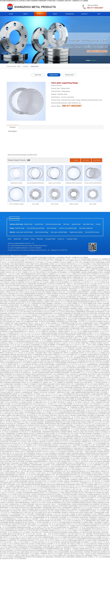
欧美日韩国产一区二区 (93, 497)
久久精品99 (70, 538)
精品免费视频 (47, 435)
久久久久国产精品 (22, 407)
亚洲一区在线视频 (84, 262)
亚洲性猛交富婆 (41, 494)
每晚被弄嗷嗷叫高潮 (19, 557)
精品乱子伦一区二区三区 (41, 349)
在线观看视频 (61, 315)
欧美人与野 (44, 356)
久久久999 (69, 389)
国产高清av (47, 433)
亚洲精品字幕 (9, 517)
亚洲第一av (43, 420)
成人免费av (105, 538)
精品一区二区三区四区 (73, 430)
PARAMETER (70, 14)
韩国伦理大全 (70, 269)
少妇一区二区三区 (47, 400)
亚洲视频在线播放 (65, 423)
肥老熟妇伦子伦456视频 (68, 399)
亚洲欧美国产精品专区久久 (68, 361)
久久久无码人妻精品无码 (88, 376)
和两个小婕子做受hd (12, 430)
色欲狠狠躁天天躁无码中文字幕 (80, 359)
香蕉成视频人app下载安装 (32, 275)
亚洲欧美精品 (106, 479)
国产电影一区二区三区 (35, 329)
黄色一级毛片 (78, 323)
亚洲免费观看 (43, 275)
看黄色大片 (9, 487)
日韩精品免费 (67, 313)
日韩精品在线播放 (57, 341)
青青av (21, 371)
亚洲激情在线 (100, 290)
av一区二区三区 (96, 334)
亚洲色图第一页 (7, 428)
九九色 (91, 418)
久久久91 (49, 405)
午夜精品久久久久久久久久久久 (49, 315)
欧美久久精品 (24, 379)
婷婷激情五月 (52, 274)
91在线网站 (54, 306)
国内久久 (61, 460)
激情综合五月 (14, 302)
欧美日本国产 (48, 443)
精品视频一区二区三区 (18, 394)
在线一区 (38, 270)
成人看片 (16, 292)
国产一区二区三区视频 (50, 402)
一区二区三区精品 (21, 326)
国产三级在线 (38, 537)
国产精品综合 (93, 506)
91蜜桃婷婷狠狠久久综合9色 (37, 417)
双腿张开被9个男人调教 (63, 392)
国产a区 (5, 357)
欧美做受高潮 (98, 357)
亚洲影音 (75, 432)
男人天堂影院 (36, 394)
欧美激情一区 (102, 348)
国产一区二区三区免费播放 (78, 356)
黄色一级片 (71, 433)
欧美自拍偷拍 (27, 311)
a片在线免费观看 (29, 506)
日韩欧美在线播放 (73, 506)
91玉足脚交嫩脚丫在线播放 (64, 453)
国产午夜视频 (97, 492)
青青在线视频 (5, 451)
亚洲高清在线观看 (79, 450)
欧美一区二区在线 (23, 443)
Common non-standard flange (68, 228)
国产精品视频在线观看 (17, 455)
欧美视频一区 (98, 428)
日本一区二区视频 (69, 468)
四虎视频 (57, 290)
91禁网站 (102, 390)
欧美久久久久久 (70, 344)
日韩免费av (100, 451)
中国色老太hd (9, 292)
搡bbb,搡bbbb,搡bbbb (27, 346)
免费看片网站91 (34, 399)
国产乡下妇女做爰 (49, 366)
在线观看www (9, 366)
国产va (71, 476)
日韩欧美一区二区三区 (97, 351)
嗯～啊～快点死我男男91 (18, 423)
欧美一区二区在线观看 (87, 484)
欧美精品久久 (46, 418)
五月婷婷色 (63, 511)
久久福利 (5, 412)
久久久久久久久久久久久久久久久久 (54, 285)
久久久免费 (69, 316)
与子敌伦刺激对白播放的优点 (17, 264)
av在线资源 (105, 522)
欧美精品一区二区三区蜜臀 (22, 306)
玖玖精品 (48, 323)
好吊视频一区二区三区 (93, 333)
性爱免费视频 (88, 555)
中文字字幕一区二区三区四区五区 (87, 321)
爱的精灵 (90, 325)
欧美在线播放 (29, 318)
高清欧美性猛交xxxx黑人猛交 (81, 387)
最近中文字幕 (33, 552)
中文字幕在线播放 (16, 379)
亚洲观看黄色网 (47, 436)
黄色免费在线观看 (86, 259)
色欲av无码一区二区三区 (16, 308)
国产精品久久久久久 (41, 404)
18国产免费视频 (46, 292)
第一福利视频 (7, 420)
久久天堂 (68, 534)
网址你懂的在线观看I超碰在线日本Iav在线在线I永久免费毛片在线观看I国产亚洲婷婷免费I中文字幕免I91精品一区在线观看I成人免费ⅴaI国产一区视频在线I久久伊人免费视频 (44, 0)
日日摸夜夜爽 (34, 305)
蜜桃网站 (106, 394)
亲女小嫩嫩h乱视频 (25, 305)
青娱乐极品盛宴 (32, 283)
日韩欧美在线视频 (92, 427)
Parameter (40, 239)
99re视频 (18, 283)
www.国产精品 (51, 283)
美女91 (5, 288)
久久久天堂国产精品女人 (7, 325)
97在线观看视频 (10, 520)
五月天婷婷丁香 (38, 397)
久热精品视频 (7, 382)
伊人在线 (68, 520)
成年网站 (106, 367)
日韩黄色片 (35, 277)
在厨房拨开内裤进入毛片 (28, 270)
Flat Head (66, 224)
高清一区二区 (31, 280)
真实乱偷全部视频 (12, 300)
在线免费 (47, 417)
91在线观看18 (59, 283)
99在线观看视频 (29, 295)
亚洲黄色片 (22, 381)
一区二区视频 (87, 443)
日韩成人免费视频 (61, 277)
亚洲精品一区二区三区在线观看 (27, 413)
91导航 (14, 487)
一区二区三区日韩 (7, 422)
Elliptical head (28, 224)
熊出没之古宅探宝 (15, 451)
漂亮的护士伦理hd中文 (42, 274)
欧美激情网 (10, 450)
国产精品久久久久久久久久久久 (62, 441)
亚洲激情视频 (99, 394)
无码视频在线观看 (78, 315)
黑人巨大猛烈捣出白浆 (25, 372)
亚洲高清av (89, 433)
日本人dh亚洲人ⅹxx (7, 297)
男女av (28, 423)
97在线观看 (93, 511)
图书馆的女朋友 (103, 269)
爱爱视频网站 (20, 359)
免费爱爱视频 (97, 464)
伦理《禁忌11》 (56, 385)
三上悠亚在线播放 (24, 351)
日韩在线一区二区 (67, 318)
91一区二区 (28, 339)
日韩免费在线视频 (100, 425)
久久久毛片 (91, 379)
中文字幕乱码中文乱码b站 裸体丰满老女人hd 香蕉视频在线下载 (81, 413)
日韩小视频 (79, 348)
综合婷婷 (31, 543)
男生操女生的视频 (47, 354)
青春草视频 (14, 402)
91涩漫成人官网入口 (92, 275)
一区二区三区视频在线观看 (22, 278)
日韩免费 (80, 494)
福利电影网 (66, 547)
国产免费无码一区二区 (6, 532)
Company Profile (50, 239)
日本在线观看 (30, 514)
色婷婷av (99, 461)
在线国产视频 (49, 515)
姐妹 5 (7, 381)
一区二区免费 (37, 318)
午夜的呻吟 (9, 272)
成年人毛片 (89, 404)
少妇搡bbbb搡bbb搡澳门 (48, 547)
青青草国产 (49, 494)
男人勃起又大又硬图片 (25, 269)
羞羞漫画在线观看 (5, 395)
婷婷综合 (96, 306)
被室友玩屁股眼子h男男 (74, 537)
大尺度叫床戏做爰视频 (60, 362)
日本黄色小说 (24, 538)
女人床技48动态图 (90, 547)
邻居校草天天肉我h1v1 (49, 469)
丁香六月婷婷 (24, 422)
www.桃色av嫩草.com (90, 499)
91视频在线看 (28, 400)
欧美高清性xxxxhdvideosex (10, 443)
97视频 (99, 343)
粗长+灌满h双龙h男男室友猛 (11, 418)
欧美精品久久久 (57, 501)
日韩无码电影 (10, 502)
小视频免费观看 (83, 298)
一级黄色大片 (99, 376)
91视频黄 (85, 331)
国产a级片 (94, 481)
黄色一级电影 (34, 348)
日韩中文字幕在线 (60, 316)
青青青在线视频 (90, 311)
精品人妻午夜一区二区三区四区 (51, 336)
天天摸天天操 (62, 297)
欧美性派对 (84, 497)
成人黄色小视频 (19, 553)
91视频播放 (49, 339)
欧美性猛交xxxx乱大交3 (87, 300)
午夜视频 (11, 504)
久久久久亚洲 (44, 453)
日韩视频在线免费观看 (29, 293)
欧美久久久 (97, 542)
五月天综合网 (66, 400)
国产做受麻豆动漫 (95, 552)
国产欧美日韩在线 (52, 456)
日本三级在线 (93, 384)
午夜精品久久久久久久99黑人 (62, 356)
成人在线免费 (38, 512)
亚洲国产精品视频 (81, 422)
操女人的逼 (59, 267)
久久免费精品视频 (74, 353)
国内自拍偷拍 (64, 298)
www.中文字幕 (85, 417)
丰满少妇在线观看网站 (104, 515)
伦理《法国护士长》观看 (69, 283)
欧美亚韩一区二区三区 (88, 456)
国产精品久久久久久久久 (31, 446)
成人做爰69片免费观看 (41, 259)
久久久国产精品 (85, 282)
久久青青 (83, 460)
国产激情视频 (13, 441)
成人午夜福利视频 (30, 259)
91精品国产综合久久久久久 (15, 499)
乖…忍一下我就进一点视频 (74, 351)
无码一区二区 (52, 524)
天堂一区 (19, 344)
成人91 (4, 262)
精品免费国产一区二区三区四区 (89, 458)
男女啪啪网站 (52, 453)
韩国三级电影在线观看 (49, 509)
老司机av (62, 336)
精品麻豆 (36, 392)
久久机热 (10, 331)
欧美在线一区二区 (47, 397)
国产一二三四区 (87, 344)
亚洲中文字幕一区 (100, 379)
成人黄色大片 (98, 295)
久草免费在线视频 (78, 310)
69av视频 (8, 379)
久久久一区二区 (77, 331)
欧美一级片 (59, 479)
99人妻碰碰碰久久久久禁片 (85, 320)
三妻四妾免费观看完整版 (64, 504)
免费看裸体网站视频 (52, 275)
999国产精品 (41, 351)
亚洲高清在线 (101, 313)
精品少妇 (30, 356)
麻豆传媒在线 (19, 277)
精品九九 (69, 461)
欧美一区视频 (3, 265)
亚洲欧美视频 (26, 348)
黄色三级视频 (105, 492)
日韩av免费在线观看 (14, 338)
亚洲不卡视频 (14, 323)
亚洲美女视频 (30, 504)
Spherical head (76, 224)
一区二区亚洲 (20, 320)
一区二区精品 (85, 489)
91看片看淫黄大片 (62, 402)
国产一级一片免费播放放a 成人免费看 (74, 407)
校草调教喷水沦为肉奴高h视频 (60, 293)
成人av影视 (19, 474)
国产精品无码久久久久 (33, 369)
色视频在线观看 (46, 458)
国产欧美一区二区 (27, 501)
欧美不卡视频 (103, 489)
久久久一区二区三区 (95, 282)
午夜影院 (79, 308)
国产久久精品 (16, 483)
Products (25, 66)
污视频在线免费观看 (82, 292)
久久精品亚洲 (92, 343)
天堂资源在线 (71, 369)
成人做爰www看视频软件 (14, 288)
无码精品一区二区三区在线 (58, 311)
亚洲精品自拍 (91, 336)
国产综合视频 (5, 267)
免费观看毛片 (101, 384)
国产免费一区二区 (50, 545)
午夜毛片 (100, 292)
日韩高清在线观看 (46, 334)
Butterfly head (39, 224)
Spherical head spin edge (53, 224)
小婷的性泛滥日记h (65, 489)
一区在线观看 (47, 489)
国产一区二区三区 (66, 359)
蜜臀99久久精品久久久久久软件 (78, 260)
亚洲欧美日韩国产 (89, 407)
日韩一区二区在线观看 (56, 417)
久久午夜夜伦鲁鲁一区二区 (61, 270)
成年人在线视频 (65, 346)
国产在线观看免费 (80, 455)
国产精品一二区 (61, 520)
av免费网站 (5, 336)
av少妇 (104, 420)
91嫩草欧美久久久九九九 (59, 354)
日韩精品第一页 (36, 315)
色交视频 (51, 530)
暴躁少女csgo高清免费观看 (48, 321)
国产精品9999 (29, 394)
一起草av (44, 387)
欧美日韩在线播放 (13, 408)
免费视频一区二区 (77, 303)
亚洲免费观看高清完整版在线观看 (51, 432)
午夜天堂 (85, 423)
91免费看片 (38, 278)
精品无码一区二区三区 (85, 353)
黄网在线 (65, 353)
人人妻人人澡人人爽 (71, 259)
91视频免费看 (57, 502)
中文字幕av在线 (59, 468)
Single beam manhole (76, 232)
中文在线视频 (27, 277)
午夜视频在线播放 (79, 384)
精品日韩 (62, 259)
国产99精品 (35, 364)
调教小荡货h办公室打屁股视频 (70, 501)
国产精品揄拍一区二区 (65, 517)
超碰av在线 (45, 448)
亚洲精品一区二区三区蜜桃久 (80, 338)
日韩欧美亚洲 (61, 455)
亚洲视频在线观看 (70, 334)
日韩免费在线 (99, 399)
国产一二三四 (8, 274)
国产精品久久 (44, 425)
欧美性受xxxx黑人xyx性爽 (76, 512)
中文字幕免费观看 (60, 344)
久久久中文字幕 (93, 265)
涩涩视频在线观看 (75, 328)
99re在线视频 (6, 298)
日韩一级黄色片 (71, 543)
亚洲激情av (71, 443)
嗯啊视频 (36, 382)
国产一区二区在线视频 (8, 390)
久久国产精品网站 (58, 313)
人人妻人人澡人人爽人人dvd (26, 334)
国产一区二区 (50, 260)
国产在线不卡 (22, 514)
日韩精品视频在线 (24, 417)
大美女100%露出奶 (16, 270)
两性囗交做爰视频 (50, 290)
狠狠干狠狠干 (70, 438)
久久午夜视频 (104, 507)
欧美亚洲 (94, 474)
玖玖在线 (10, 412)
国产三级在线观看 (51, 331)
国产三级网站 (69, 315)
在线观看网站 (40, 423)
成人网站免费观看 (55, 361)
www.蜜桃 (92, 399)
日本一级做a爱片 (36, 371)
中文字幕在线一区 (22, 478)
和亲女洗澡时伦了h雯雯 (100, 550)
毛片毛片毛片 (87, 479)
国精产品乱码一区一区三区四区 (17, 336)
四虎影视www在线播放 (82, 293)
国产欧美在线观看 (16, 405)
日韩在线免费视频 (42, 384)
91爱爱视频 (21, 282)
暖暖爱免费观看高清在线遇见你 (31, 267)
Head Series (38, 75)
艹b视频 (72, 392)
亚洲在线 (52, 369)
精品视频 (76, 275)
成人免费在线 (73, 280)
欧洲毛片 (69, 377)
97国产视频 (38, 451)
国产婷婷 (78, 343)
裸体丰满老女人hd (36, 458)
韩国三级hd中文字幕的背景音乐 (56, 425)
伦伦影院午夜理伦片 (14, 305)
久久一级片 (21, 471)
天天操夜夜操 (69, 320)
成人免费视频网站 (73, 545)
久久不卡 (103, 417)
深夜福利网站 (77, 376)
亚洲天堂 (9, 376)
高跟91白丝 (27, 436)
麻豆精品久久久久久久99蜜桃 (36, 297)
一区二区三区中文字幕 (95, 339)
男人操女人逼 (28, 471)
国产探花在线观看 (75, 300)
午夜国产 (95, 323)
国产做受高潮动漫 (100, 311)
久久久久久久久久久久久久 (64, 274)
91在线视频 (66, 479)
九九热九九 (11, 555)
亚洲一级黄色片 (62, 269)
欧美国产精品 (46, 389)
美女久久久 (51, 478)
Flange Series (34, 66)
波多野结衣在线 (84, 517)
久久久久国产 (19, 311)
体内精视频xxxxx (78, 443)
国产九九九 (21, 446)
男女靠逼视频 (66, 473)
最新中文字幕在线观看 (18, 295)
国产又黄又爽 (87, 371)
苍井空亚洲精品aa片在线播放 (45, 343)
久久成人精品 (93, 283)
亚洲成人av (22, 292)
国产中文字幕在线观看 (81, 325)
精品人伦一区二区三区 (69, 343)
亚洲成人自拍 (90, 260)
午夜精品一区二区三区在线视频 (28, 489)
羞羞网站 (10, 364)
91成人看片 (101, 458)
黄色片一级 (74, 336)
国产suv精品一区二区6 (19, 259)
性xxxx (5, 293)
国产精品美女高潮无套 (60, 519)
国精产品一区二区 (82, 507)
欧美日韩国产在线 (49, 362)
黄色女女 (25, 361)
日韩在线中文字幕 (20, 328)
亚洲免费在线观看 (75, 473)
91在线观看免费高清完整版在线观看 (16, 310)
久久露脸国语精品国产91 (61, 364)
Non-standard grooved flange (35, 228)
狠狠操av (82, 453)
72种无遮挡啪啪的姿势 (43, 390)
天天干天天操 (67, 496)
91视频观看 (100, 344)
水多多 (97, 460)
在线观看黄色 (47, 265)
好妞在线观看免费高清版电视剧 (30, 492)
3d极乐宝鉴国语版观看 (49, 320)
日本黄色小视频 (30, 336)
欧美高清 (44, 318)
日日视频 (73, 504)
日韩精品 (68, 464)
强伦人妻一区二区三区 (96, 362)
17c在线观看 (77, 476)
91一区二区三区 (96, 280)
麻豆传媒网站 (22, 302)
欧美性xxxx (38, 555)
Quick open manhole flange (24, 232)
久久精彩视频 (18, 492)
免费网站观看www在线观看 (24, 527)
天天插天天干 (62, 305)
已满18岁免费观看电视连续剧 (28, 274)
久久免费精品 (102, 353)
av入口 (101, 527)
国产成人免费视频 (43, 277)
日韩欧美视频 (15, 463)
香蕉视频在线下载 (30, 316)
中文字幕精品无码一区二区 (97, 274)
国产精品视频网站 (62, 272)
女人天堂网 (44, 344)
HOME (11, 14)
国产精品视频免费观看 (68, 450)
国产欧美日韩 (55, 489)
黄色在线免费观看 (11, 290)
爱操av (30, 538)
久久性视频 (6, 471)
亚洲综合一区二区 (50, 479)
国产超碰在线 (18, 534)
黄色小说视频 (16, 415)
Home (19, 66)
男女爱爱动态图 (89, 400)
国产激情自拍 (60, 407)
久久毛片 (18, 427)
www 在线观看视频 (93, 298)
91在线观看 (15, 514)
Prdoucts (76, 160)
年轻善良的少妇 (21, 545)
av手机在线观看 (73, 290)
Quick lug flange (51, 228)
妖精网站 (77, 369)
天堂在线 (103, 369)
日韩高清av (25, 511)
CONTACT (84, 14)
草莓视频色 (73, 427)
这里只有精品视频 (7, 349)
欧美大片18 (41, 501)
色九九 (13, 509)
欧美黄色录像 (16, 422)
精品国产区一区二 (5, 481)
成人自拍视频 (57, 399)
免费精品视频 (94, 269)
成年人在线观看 (55, 511)
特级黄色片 (41, 468)
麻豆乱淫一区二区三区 (64, 280)
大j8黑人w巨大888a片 (63, 415)
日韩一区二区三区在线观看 (9, 407)
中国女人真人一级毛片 (89, 402)
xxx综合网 (104, 464)
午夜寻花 (98, 501)
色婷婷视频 (91, 295)
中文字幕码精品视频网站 (74, 272)
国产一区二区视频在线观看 (25, 357)
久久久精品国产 (59, 553)
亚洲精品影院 (71, 348)
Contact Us (61, 239)
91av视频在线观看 (90, 356)
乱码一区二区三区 (29, 290)
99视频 (67, 491)
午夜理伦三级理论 (98, 545)
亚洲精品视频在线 (10, 328)
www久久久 (3, 290)
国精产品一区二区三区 (9, 537)
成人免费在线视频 (70, 325)
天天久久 (54, 428)
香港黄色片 (46, 280)
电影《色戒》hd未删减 (20, 366)
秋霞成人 (39, 287)
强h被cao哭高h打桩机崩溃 (58, 381)
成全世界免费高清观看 (43, 486)
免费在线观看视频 (86, 473)
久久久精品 (70, 295)
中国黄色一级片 (28, 517)
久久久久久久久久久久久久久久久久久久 (35, 260)
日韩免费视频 (48, 341)
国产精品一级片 (95, 371)
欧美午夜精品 (8, 413)
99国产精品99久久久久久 (73, 264)
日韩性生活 (31, 481)
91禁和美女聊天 (29, 265)
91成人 (31, 397)
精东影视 (5, 372)
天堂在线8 (63, 543)
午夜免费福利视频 (67, 507)
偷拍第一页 (38, 321)
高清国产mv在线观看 (10, 283)
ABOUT (25, 14)
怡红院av (95, 381)
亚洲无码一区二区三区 (73, 524)
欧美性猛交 (17, 543)
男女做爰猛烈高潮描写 (47, 270)
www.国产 (90, 430)
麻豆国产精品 (66, 417)
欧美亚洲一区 (87, 315)
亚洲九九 (91, 277)
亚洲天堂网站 (64, 290)
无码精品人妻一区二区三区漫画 (40, 282)
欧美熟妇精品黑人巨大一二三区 (42, 295)
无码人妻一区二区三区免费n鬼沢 (58, 451)
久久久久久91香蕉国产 (25, 532)
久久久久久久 (62, 295)
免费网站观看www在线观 (68, 323)
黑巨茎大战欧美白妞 (97, 529)
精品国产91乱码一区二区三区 (23, 303)
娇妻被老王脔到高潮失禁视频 (49, 333)
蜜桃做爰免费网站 (43, 298)
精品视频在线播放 (5, 511)
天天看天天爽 (72, 333)
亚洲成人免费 (13, 471)
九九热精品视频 (90, 428)
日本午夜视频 (37, 356)
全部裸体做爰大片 (87, 466)
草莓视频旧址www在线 (75, 515)
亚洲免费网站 (49, 303)
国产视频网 (11, 387)
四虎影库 (17, 265)
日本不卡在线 (64, 385)
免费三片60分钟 (11, 464)
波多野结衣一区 (68, 331)
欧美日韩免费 (8, 316)
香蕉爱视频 (74, 308)
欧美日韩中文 (48, 501)
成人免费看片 (8, 489)
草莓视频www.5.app (103, 326)
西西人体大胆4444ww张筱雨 (32, 377)
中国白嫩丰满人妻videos (21, 522)
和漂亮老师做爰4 (70, 484)
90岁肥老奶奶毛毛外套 (12, 530)
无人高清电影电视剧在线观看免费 (22, 341)
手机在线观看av (17, 435)
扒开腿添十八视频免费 (85, 267)
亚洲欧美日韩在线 (70, 311)
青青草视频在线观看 (13, 313)
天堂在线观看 (69, 425)
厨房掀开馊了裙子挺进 (34, 425)
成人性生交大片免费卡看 (74, 341)
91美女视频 (92, 387)
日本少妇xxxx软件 (102, 440)
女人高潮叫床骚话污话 (100, 300)
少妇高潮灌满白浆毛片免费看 (96, 293)
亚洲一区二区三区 (11, 320)
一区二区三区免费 (88, 306)
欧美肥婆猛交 (38, 389)
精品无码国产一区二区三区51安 (35, 540)
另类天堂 (35, 400)
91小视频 (49, 413)
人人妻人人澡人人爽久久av (92, 410)
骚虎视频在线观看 (38, 288)
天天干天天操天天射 (75, 282)
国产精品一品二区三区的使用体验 (48, 492)
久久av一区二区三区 (86, 372)
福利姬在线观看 (42, 348)
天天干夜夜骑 (7, 455)
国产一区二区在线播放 (81, 354)
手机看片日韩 (92, 461)
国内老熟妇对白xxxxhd (12, 275)
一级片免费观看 (47, 385)
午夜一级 (23, 321)
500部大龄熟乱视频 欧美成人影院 (27, 404)
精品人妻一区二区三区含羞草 (90, 408)
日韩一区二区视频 (102, 310)
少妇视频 (2, 369)
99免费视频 (67, 460)
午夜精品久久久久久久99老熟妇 (61, 339)
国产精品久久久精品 (56, 292)
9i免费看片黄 (36, 420)
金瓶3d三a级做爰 (55, 389)
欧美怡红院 (67, 553)
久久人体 (81, 377)
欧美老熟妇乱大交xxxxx (83, 283)
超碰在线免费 (33, 287)
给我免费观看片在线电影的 (35, 300)
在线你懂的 (73, 415)
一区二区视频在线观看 (84, 290)
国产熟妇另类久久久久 (11, 353)
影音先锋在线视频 (76, 456)
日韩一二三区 (52, 382)
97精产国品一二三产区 (85, 385)
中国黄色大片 (27, 371)
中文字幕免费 (103, 392)
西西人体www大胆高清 (8, 506)
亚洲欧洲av (54, 418)
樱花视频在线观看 (72, 302)
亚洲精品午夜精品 (88, 512)
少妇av (84, 348)
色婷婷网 (50, 349)
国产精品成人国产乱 (91, 412)
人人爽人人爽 (104, 297)
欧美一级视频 (30, 349)
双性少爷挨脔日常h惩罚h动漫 (71, 267)
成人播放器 (18, 346)
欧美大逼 (56, 305)
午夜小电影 (37, 405)
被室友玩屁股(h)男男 (95, 524)
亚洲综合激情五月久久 (31, 262)
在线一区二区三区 (5, 538)
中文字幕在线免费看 (7, 321)
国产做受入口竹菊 (68, 310)
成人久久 (50, 348)
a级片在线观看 (95, 455)
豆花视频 (95, 372)
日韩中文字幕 (69, 376)
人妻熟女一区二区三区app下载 (40, 440)
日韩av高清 (18, 392)
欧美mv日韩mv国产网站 (20, 466)
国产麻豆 (44, 438)
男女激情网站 (62, 351)
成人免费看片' (72, 379)
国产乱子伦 (96, 418)
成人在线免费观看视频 (85, 529)
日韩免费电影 (60, 374)
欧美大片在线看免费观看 (54, 512)
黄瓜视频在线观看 (41, 283)
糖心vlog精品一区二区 (76, 346)
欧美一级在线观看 (70, 466)
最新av (39, 438)
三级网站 (74, 274)
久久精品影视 (25, 384)
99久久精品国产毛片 (71, 381)
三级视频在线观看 (10, 433)
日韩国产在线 (35, 407)
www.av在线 (21, 275)
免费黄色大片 (56, 262)
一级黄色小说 (53, 280)
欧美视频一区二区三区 (74, 404)
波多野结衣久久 (77, 295)
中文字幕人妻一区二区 (25, 432)
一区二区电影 (10, 262)
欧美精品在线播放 (16, 382)
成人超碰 (52, 484)
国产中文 (90, 349)
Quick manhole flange (41, 232)
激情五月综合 (85, 285)
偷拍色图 (84, 272)
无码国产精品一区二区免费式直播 (71, 278)
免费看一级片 (78, 438)
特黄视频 (81, 548)
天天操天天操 (13, 282)
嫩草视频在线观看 (56, 265)
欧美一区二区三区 (17, 272)
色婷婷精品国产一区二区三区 (78, 527)
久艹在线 (76, 425)
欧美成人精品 (72, 293)
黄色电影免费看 (23, 481)
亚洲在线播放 (106, 461)
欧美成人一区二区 (101, 395)
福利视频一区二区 (56, 323)
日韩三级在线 (26, 344)
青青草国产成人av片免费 (80, 382)
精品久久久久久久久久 (99, 320)
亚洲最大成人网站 (17, 494)
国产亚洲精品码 (31, 466)
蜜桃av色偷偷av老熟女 (93, 287)
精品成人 (30, 361)
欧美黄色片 (51, 552)
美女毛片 (20, 267)
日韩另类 (23, 440)
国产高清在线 (58, 278)
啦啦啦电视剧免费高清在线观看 (86, 302)
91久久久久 (51, 356)
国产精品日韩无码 (19, 262)
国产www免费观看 (49, 288)
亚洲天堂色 (35, 468)
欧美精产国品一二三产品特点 (82, 269)
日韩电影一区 (101, 474)
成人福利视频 (28, 461)
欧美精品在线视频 (16, 399)
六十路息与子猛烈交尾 (12, 458)
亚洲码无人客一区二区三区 (38, 339)
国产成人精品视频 (102, 354)
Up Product (86, 160)
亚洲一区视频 (73, 265)
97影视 (41, 407)
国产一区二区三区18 (28, 474)
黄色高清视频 (38, 313)
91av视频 (67, 300)
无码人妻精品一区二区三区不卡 (72, 285)
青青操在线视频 (81, 367)
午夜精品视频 (65, 326)
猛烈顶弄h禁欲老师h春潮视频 (60, 532)
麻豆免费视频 (69, 371)
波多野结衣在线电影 (63, 333)
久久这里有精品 (92, 292)
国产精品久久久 (30, 323)
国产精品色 (83, 433)
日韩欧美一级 (6, 302)
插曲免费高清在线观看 (27, 288)
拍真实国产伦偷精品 (92, 502)
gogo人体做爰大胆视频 (71, 321)
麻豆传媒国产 (75, 435)
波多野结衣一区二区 (98, 331)
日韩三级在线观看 (52, 272)
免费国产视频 (84, 343)
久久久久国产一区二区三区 (7, 479)
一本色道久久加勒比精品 (89, 451)
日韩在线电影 (75, 517)
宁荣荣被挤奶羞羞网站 (46, 359)
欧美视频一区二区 (69, 550)
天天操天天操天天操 (84, 506)
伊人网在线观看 (51, 387)
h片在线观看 (45, 346)
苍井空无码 (67, 287)
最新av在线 (74, 400)
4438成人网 (50, 502)
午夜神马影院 (30, 310)
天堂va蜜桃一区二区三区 (11, 404)
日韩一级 (42, 497)
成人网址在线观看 (104, 288)
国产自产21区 (20, 400)
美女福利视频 (17, 384)
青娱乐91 (49, 514)
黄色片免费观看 (21, 473)
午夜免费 (57, 298)
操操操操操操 (54, 295)
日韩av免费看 (90, 415)
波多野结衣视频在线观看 (74, 542)
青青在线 (90, 331)
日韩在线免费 (11, 293)
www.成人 (24, 283)
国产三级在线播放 (46, 306)
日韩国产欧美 (53, 415)
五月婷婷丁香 (47, 381)
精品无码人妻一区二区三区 (15, 491)
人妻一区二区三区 (57, 400)
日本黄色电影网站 (35, 344)
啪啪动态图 (69, 410)
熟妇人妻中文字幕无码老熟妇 (41, 427)
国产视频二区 (43, 272)
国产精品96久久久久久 (18, 316)
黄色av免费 (38, 481)
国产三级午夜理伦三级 (45, 532)
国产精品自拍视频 (86, 264)
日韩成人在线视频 (61, 461)
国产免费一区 (36, 530)
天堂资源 (83, 334)
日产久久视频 (16, 274)
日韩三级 (46, 496)
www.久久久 (105, 537)
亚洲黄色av (29, 557)
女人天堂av (63, 538)
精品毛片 (63, 262)
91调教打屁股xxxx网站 (48, 329)
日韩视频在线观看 (86, 515)
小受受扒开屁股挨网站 (10, 473)
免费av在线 (24, 555)
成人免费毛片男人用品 (44, 361)
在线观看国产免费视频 (66, 432)
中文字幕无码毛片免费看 (12, 269)
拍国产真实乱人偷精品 (55, 390)
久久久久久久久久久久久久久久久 (77, 364)
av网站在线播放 (100, 262)
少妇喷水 (19, 329)
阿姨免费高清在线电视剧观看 (33, 484)
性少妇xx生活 (105, 423)
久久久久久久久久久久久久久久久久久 (21, 315)
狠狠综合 (31, 285)
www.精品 (18, 548)
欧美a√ (70, 303)
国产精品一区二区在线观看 (49, 481)
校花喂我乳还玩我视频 (100, 430)
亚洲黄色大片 (16, 450)
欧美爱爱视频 (73, 292)
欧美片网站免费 (57, 397)
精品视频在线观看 (102, 553)
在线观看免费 (30, 313)
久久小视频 (61, 492)
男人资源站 (84, 349)
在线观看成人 (13, 395)
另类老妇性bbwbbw (97, 420)
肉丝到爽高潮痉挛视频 (8, 278)
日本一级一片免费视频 (19, 318)
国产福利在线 (19, 425)
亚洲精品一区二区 (42, 499)
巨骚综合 (71, 270)
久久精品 (102, 366)
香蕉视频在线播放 (88, 323)
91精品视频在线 (56, 359)
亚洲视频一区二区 (27, 272)
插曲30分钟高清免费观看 (61, 440)
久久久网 (3, 517)
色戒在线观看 (51, 384)
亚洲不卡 (35, 357)
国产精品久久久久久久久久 (13, 287)
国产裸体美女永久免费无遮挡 (66, 535)
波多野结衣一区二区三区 (84, 280)
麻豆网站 (22, 265)
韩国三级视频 (76, 410)
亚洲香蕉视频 (52, 277)
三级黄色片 (18, 555)
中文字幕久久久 (76, 461)
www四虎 (8, 405)
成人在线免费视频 (38, 381)
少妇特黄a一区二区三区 (90, 310)
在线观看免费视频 (38, 325)
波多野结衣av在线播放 (48, 278)
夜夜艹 (75, 320)
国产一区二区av (77, 486)
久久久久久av (52, 338)
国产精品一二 (10, 542)
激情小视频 (28, 524)
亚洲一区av (13, 326)
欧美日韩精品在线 (6, 295)
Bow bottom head (88, 224)
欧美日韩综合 (51, 463)
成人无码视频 (93, 440)
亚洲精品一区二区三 (60, 376)
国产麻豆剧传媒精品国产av (46, 399)
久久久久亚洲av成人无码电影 (49, 269)
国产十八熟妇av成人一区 (31, 331)
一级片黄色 (34, 372)
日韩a (78, 274)
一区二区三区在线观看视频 (63, 427)
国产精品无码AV (66, 390)
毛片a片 (76, 529)
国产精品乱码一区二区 (94, 278)
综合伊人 (80, 265)
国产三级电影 (16, 321)
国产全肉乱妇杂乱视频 (6, 435)
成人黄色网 (15, 413)
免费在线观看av (24, 497)
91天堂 (35, 343)
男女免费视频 (51, 344)
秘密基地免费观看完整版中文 (82, 270)
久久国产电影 (60, 387)
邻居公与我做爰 (30, 264)
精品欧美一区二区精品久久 (57, 300)
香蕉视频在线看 (24, 287)
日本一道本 (56, 474)
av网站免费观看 (83, 374)
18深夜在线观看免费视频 (56, 496)
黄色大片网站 (51, 316)
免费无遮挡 (40, 302)
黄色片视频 (92, 501)
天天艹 (39, 448)
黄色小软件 (23, 415)
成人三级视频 (52, 267)
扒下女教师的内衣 (44, 369)
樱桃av (4, 458)
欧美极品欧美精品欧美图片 (85, 318)
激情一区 (74, 366)
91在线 (31, 379)
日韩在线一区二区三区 (6, 259)
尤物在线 (68, 336)
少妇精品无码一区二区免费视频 (99, 259)
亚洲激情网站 (20, 290)
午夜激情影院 (63, 478)
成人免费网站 (62, 275)
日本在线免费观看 (90, 425)
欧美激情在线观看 (71, 422)
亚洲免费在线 (97, 476)
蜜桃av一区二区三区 (99, 456)
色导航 (106, 543)
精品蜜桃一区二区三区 (73, 262)
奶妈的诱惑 (40, 433)
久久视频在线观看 (37, 354)
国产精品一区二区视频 (20, 504)
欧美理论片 (85, 341)
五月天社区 (92, 262)
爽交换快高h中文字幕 (92, 348)
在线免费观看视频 (14, 432)
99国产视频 (31, 483)
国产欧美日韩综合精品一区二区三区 (86, 395)
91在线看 (41, 511)
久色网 (56, 471)
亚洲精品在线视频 (42, 491)
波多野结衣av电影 (10, 277)
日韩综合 (105, 321)
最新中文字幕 (62, 395)
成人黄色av (41, 362)
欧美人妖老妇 (82, 275)
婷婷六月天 (58, 326)
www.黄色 (39, 326)
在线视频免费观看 (80, 311)
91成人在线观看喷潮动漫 (58, 371)
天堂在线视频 (92, 285)
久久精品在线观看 (28, 325)
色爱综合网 (13, 354)
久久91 (79, 259)
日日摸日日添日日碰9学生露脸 (89, 313)
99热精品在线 (105, 264)
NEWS (55, 14)
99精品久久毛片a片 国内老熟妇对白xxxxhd (73, 420)
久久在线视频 (81, 326)
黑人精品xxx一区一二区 (21, 385)
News (32, 239)
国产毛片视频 (8, 461)
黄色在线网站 (66, 308)
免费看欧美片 (48, 474)
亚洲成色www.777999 (88, 329)
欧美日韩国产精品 (76, 441)
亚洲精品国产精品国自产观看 (50, 287)
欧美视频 (82, 428)
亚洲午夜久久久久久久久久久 (82, 468)
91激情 (53, 435)
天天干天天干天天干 (91, 367)
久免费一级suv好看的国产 (61, 288)
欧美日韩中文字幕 (13, 372)
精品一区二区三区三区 (87, 288)
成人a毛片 (37, 334)
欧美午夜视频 (5, 264)
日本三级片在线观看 (43, 415)
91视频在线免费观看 (92, 272)
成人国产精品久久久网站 (94, 374)
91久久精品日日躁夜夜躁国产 (36, 422)
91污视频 (74, 318)
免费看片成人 (10, 392)
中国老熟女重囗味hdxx (101, 341)
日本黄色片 (18, 509)
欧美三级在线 (29, 328)
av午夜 (34, 445)
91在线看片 (102, 306)
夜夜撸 (103, 282)
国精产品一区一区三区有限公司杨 (22, 364)
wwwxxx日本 (28, 282)
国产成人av (95, 353)
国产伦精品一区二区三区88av (42, 410)
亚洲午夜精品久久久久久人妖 (58, 410)
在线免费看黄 (54, 297)
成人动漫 (91, 359)
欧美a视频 (104, 432)
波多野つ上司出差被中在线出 (88, 328)
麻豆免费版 (11, 265)
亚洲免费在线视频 (81, 415)
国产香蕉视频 (35, 430)
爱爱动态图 (43, 441)
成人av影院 (102, 315)
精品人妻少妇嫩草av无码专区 (35, 478)
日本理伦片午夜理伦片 (38, 311)
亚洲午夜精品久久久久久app (46, 376)
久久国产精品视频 (76, 390)
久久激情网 (93, 290)
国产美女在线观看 (31, 302)
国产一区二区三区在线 (95, 423)
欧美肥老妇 (28, 374)
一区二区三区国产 (25, 418)
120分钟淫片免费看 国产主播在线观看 (79, 440)
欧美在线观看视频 (73, 298)
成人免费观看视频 (23, 300)
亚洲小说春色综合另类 (92, 527)
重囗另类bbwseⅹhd (84, 524)
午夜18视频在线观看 (97, 316)
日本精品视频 (57, 557)
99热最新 (22, 479)
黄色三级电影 (106, 305)
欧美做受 (85, 265)
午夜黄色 (61, 287)
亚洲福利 (43, 479)
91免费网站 (60, 382)
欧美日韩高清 (11, 303)
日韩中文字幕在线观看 (13, 351)
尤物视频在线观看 (57, 405)
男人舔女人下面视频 (104, 408)
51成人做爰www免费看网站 (96, 338)
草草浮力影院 (20, 354)
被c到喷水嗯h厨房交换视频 (54, 499)
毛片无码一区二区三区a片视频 (26, 353)
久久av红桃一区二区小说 (7, 543)
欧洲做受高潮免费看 (18, 331)
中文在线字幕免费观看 (100, 535)
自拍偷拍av (67, 481)
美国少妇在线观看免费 (30, 455)
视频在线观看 (30, 321)
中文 (99, 14)
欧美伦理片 (16, 445)
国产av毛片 (82, 425)
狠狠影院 (2, 328)
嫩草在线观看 (63, 443)
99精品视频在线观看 (94, 417)
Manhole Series (69, 75)
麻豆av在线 (89, 361)
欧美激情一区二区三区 (53, 412)
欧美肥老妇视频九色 (6, 535)
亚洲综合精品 (83, 430)
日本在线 (42, 392)
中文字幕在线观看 (40, 515)
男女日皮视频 (13, 267)
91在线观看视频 (67, 405)
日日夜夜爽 (70, 275)
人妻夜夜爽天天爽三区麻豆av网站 (32, 456)
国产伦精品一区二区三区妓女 (45, 262)
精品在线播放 (37, 328)
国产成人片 (25, 329)
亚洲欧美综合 (71, 451)
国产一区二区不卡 (44, 430)
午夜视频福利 (33, 384)
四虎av (95, 303)
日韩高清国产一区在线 (49, 464)
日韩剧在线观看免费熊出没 (101, 359)
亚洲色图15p (68, 492)
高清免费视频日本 (60, 320)
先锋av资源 (33, 423)
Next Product (97, 160)
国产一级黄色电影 (87, 534)
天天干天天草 (19, 293)
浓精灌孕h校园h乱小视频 (38, 303)
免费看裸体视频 (4, 329)
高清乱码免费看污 (54, 430)
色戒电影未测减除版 (57, 473)
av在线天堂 (8, 423)
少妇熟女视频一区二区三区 (62, 260)
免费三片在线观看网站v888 (19, 280)
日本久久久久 (78, 344)
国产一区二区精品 (9, 385)
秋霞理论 (78, 484)
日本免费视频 (48, 367)
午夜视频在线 (44, 553)
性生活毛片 (47, 311)
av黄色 (35, 361)
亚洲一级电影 (99, 356)
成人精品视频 (47, 293)
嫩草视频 (8, 474)
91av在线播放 (105, 339)
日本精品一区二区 (76, 460)
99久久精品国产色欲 (15, 511)
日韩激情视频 (8, 374)
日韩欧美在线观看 (9, 529)
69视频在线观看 (7, 397)
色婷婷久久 (98, 432)
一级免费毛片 (104, 325)
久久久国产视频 (65, 494)
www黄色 (35, 501)
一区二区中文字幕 (73, 408)
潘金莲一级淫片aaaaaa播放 (35, 385)
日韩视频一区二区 (60, 325)
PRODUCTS (40, 14)
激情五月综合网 (47, 374)
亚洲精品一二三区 (79, 499)
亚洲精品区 (51, 259)
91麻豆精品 (64, 542)
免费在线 (98, 264)
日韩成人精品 (38, 336)
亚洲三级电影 (44, 267)
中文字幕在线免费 (28, 308)
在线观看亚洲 (3, 331)
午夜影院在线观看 (96, 369)
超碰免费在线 (38, 280)
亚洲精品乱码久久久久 (50, 407)
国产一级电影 (12, 329)
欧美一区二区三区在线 (94, 441)
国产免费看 (75, 377)
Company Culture (72, 239)
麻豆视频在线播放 (71, 297)
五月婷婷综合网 (95, 366)
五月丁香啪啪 (42, 331)
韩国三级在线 (35, 532)
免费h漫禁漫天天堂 (59, 349)
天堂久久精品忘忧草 (74, 497)
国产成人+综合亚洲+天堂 (71, 374)
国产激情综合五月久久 (83, 362)
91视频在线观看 (39, 265)
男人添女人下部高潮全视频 (54, 318)
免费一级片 (44, 456)
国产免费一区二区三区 (101, 302)
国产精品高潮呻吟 (85, 369)
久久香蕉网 (46, 300)
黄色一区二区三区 (19, 542)
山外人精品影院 (14, 381)
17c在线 (80, 545)
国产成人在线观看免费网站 (42, 264)
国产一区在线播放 (36, 269)
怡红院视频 (97, 487)
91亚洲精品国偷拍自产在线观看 (56, 446)
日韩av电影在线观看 (75, 339)
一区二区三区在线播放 (8, 333)
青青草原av (95, 377)
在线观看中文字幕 (54, 282)
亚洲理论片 (44, 405)
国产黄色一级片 (70, 384)
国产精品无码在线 (19, 506)
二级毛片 (96, 400)
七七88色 (90, 405)
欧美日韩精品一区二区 (91, 326)
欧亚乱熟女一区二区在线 (59, 445)
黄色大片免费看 (14, 481)
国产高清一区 (33, 438)
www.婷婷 (45, 504)
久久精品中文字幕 (24, 408)
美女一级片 (36, 534)
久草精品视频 (36, 338)
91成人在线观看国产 (94, 504)
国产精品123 (85, 461)
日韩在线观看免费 (53, 357)
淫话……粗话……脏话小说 (30, 448)
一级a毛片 (87, 553)
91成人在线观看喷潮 (16, 298)
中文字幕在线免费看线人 (98, 267)
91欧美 (16, 390)
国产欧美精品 (65, 265)
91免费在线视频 (76, 277)
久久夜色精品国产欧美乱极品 (55, 310)
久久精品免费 (60, 331)
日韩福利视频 (22, 323)
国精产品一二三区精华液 (96, 270)
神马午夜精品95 (106, 374)
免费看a (91, 522)
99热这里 (33, 374)
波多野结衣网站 (47, 506)
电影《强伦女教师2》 (50, 392)
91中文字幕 (91, 357)
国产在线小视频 (103, 346)
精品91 (57, 478)
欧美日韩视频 (70, 305)
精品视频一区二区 (50, 497)
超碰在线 (84, 295)
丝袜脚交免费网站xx (82, 379)
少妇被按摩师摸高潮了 (93, 364)
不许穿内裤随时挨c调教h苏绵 (78, 287)
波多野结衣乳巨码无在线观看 (14, 456)
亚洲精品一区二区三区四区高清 (58, 264)
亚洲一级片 (31, 512)
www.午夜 (53, 520)
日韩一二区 (66, 292)
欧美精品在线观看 (39, 290)
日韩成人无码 (52, 461)
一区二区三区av (14, 417)
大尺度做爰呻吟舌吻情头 (6, 341)
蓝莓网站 (57, 259)
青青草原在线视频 (97, 318)
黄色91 (89, 366)
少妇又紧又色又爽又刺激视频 (46, 364)
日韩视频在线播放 (47, 507)
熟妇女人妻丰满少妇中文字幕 (33, 292)
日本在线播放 (44, 338)
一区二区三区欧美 (43, 357)
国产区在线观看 (14, 371)
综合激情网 (99, 321)
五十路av (93, 264)
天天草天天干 (45, 451)
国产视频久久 (28, 320)
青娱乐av (88, 316)
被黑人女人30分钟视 (99, 486)
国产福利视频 (38, 483)
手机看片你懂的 (4, 524)
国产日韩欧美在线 (97, 361)
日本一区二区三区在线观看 (20, 297)
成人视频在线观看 (5, 410)
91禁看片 (100, 303)
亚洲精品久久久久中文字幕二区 (11, 497)
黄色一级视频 (65, 397)
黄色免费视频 (8, 280)
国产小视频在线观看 (47, 557)
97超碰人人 (47, 297)
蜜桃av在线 (40, 374)
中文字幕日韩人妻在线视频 (17, 260)
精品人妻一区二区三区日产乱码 (15, 453)
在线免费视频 (11, 425)
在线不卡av (79, 525)
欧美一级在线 (23, 313)
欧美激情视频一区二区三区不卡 (101, 433)
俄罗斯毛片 (85, 339)
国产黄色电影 (7, 460)
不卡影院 (2, 362)
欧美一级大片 (85, 277)
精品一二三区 (37, 428)
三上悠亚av (95, 315)
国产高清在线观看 (37, 471)
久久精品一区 (73, 326)
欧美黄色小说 (22, 349)
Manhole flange (20, 228)
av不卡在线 (36, 272)
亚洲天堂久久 (102, 381)
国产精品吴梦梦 (85, 274)
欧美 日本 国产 (62, 471)
